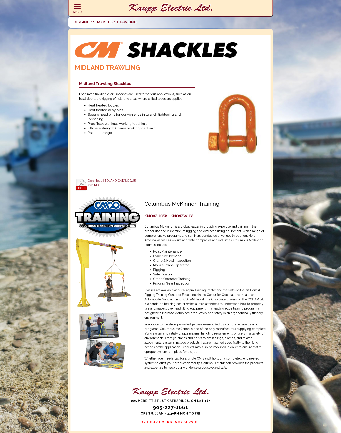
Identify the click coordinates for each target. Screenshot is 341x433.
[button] (77, 8)
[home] (170, 8)
